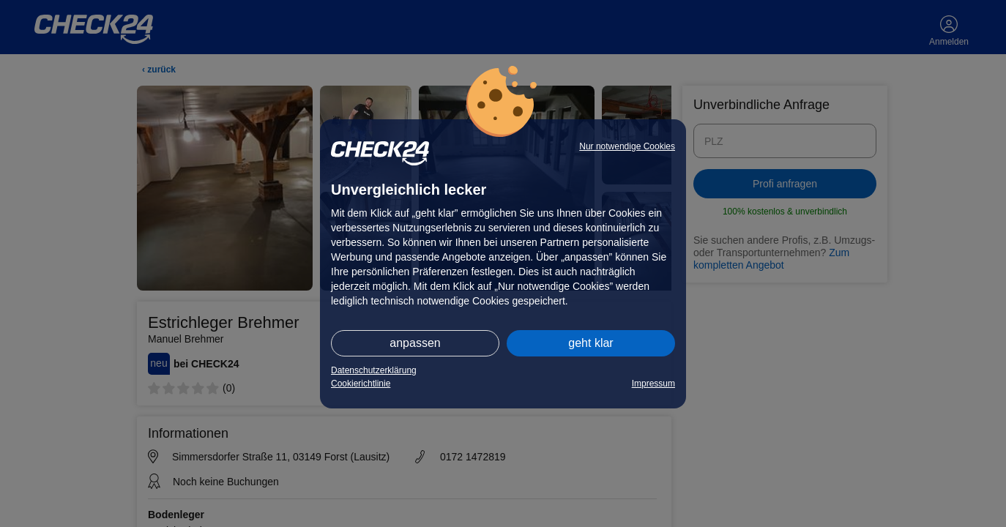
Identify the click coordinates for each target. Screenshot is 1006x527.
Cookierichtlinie (360, 383)
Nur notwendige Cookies (627, 146)
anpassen (415, 343)
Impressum (653, 383)
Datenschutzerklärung (374, 370)
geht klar (590, 343)
